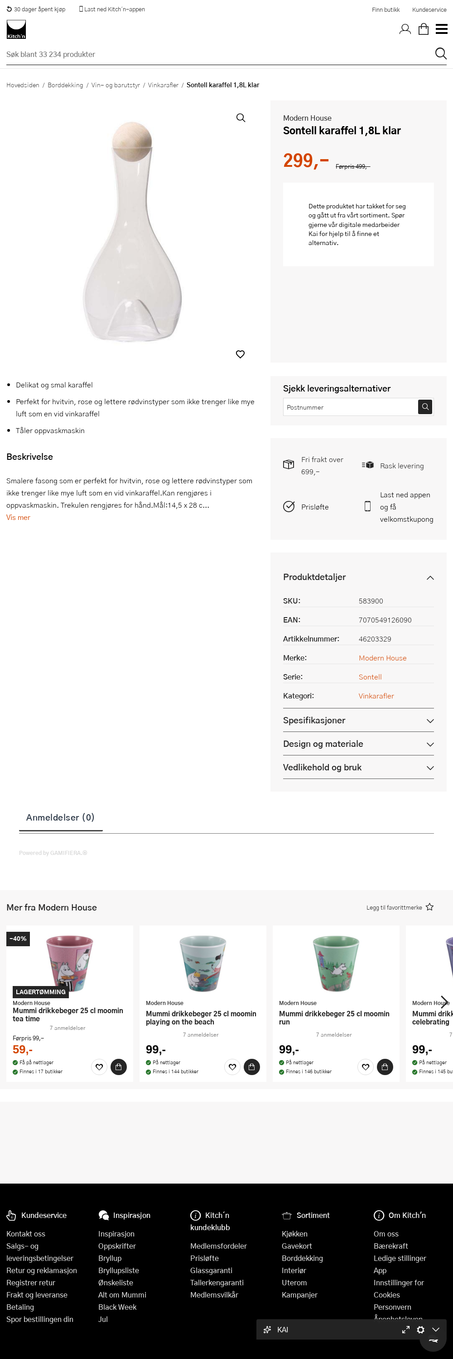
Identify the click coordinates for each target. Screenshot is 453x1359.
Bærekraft (391, 1246)
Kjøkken (295, 1233)
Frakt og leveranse (36, 1294)
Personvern (392, 1307)
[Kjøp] (119, 1067)
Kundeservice (429, 9)
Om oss (386, 1233)
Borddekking (65, 84)
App (380, 1270)
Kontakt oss (25, 1233)
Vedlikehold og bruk (322, 767)
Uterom (294, 1282)
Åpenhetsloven (398, 1319)
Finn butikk (386, 9)
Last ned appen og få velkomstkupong (407, 506)
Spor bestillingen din (39, 1319)
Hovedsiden (22, 84)
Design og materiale (323, 743)
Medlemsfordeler (218, 1246)
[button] (240, 354)
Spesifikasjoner (314, 720)
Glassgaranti (211, 1270)
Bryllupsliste (118, 1270)
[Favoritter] (99, 1067)
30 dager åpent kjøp (35, 9)
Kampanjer (300, 1294)
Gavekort (297, 1246)
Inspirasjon (116, 1233)
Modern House (307, 118)
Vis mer (18, 517)
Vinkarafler (163, 84)
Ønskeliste (115, 1282)
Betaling (20, 1307)
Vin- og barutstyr (116, 84)
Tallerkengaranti (217, 1282)
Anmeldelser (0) (61, 817)
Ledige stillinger (400, 1258)
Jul (103, 1319)
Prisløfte (315, 506)
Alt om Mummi (122, 1294)
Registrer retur (30, 1282)
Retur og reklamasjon (41, 1270)
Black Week (117, 1307)
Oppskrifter (117, 1246)
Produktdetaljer (314, 576)
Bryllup (109, 1258)
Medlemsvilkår (214, 1294)
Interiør (294, 1270)
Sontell (370, 676)
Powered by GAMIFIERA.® (53, 853)
